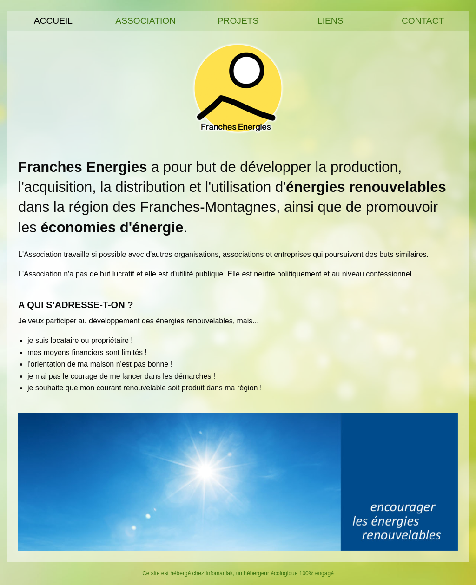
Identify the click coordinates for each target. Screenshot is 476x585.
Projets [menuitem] (238, 21)
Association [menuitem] (145, 21)
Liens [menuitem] (330, 21)
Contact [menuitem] (423, 21)
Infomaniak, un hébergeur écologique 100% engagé (269, 573)
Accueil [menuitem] (53, 21)
